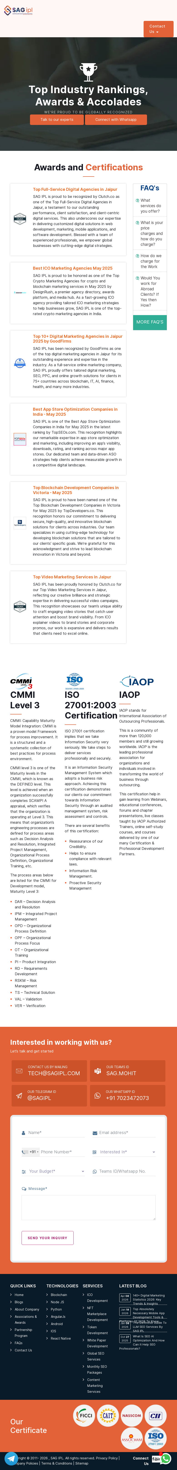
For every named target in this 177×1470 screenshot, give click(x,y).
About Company (27, 1309)
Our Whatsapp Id (127, 1096)
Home (11, 26)
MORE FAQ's (149, 322)
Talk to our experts (56, 119)
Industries (93, 26)
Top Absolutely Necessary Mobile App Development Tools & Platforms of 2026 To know (142, 1315)
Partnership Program (23, 1333)
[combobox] (31, 1152)
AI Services (47, 29)
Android (57, 1324)
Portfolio (133, 26)
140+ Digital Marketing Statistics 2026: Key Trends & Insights (142, 1299)
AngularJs (58, 1316)
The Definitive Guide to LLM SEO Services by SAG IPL (143, 1327)
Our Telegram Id (41, 1096)
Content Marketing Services (95, 1385)
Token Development (97, 1330)
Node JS (57, 1302)
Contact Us (23, 1350)
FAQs (18, 1343)
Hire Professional (69, 29)
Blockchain (59, 1295)
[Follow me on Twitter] (153, 1459)
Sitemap (81, 1463)
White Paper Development (97, 1343)
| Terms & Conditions (55, 1463)
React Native (61, 1338)
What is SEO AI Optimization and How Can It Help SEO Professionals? (142, 1342)
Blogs (19, 1302)
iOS (53, 1331)
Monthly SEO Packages (97, 1369)
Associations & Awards (26, 1319)
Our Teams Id (121, 1071)
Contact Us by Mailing (54, 1071)
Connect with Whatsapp (116, 119)
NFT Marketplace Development (97, 1314)
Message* (34, 1188)
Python (56, 1309)
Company (113, 26)
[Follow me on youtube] (156, 1459)
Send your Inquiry (48, 1238)
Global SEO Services (95, 1356)
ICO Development (97, 1298)
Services (27, 26)
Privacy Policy (107, 1458)
